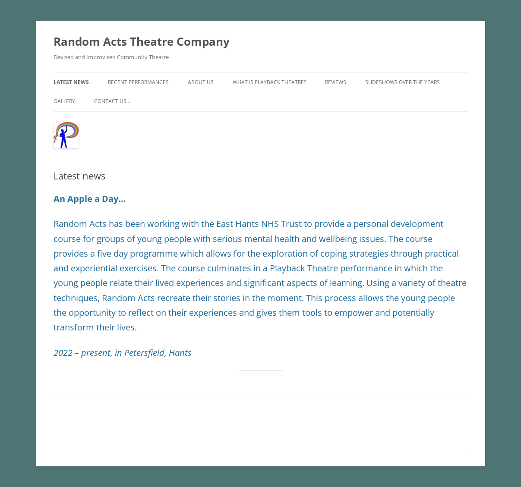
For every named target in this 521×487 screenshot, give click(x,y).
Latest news (71, 82)
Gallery (64, 101)
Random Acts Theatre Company (142, 41)
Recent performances (138, 82)
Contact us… (112, 101)
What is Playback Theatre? (269, 82)
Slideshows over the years (402, 82)
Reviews (335, 82)
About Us (201, 82)
